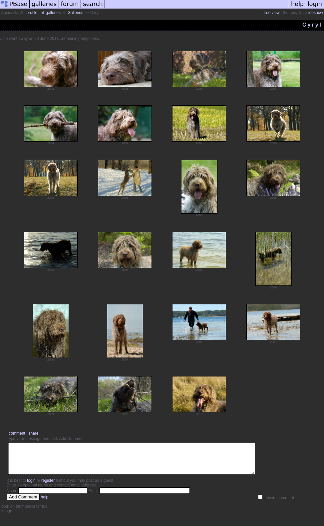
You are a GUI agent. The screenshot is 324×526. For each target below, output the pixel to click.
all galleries (51, 12)
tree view (272, 12)
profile (31, 12)
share (33, 433)
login (31, 486)
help (45, 503)
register (48, 486)
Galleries (75, 12)
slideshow (314, 12)
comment (17, 433)
